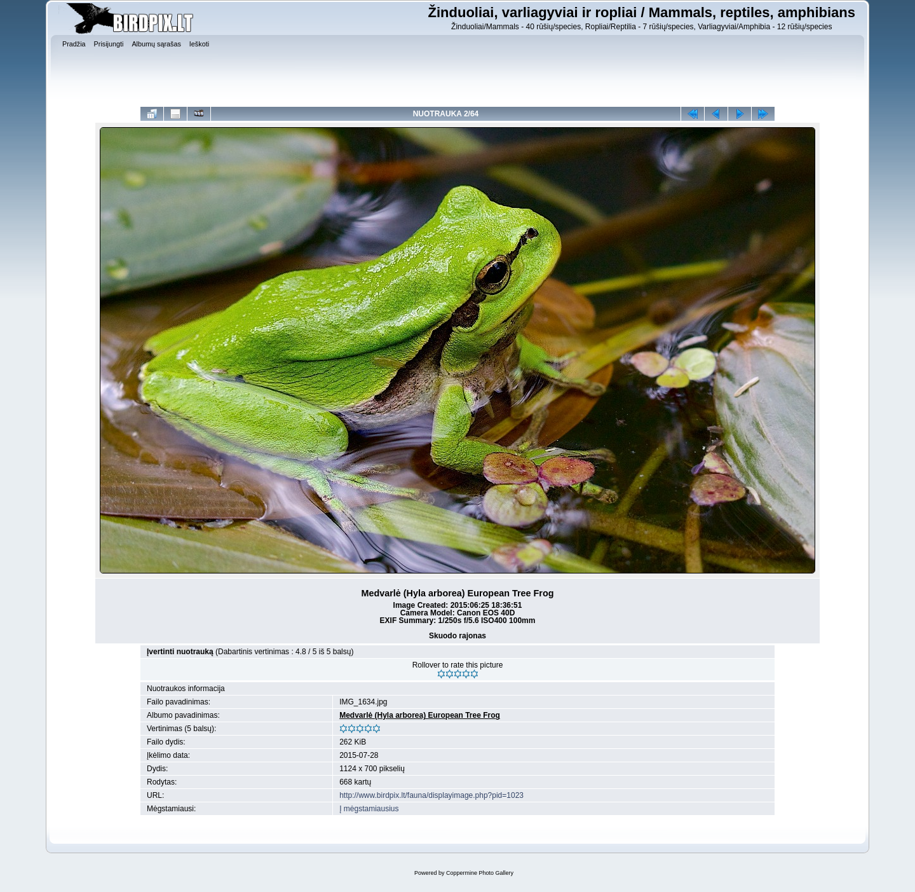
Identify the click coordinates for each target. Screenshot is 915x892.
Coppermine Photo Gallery (479, 873)
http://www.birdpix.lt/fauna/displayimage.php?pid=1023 (431, 795)
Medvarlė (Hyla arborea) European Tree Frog (419, 715)
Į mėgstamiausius (368, 808)
